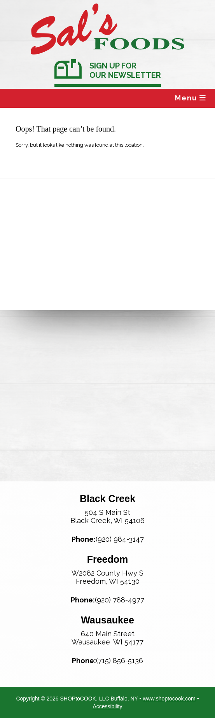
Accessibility (107, 706)
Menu (190, 98)
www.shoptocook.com (169, 698)
